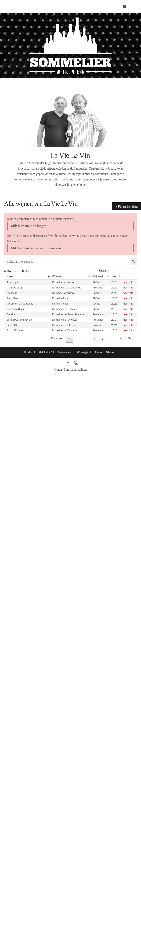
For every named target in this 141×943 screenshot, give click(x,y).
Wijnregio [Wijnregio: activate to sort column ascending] (98, 276)
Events (98, 352)
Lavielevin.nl (64, 352)
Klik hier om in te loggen (28, 226)
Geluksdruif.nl (46, 352)
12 (119, 338)
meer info (128, 282)
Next (131, 338)
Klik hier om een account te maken (36, 248)
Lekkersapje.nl (83, 352)
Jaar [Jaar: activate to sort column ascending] (113, 276)
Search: (118, 270)
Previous (56, 338)
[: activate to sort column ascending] (128, 276)
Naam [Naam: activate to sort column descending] (10, 276)
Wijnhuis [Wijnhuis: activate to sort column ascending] (57, 276)
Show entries (16, 270)
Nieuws (110, 352)
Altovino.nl (29, 352)
